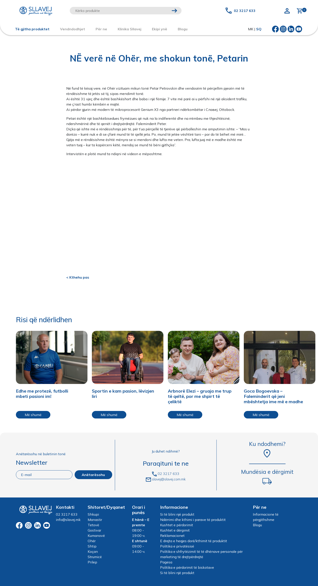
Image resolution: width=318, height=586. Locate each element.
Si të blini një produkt (177, 514)
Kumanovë (96, 535)
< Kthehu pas (77, 277)
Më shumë (33, 415)
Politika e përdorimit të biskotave (187, 567)
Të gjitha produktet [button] (32, 29)
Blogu (257, 525)
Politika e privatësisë (177, 546)
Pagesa (166, 562)
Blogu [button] (182, 29)
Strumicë (95, 557)
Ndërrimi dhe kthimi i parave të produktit (193, 519)
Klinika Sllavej (129, 29)
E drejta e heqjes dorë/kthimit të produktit (193, 541)
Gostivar (94, 530)
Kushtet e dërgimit (175, 530)
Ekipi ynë (159, 29)
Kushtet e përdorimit (176, 525)
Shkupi (93, 514)
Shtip (92, 546)
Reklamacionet (172, 535)
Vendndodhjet (72, 29)
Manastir (95, 519)
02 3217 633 (245, 10)
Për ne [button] (101, 29)
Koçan (93, 551)
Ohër (92, 541)
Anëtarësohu (93, 474)
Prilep (92, 562)
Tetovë (93, 525)
